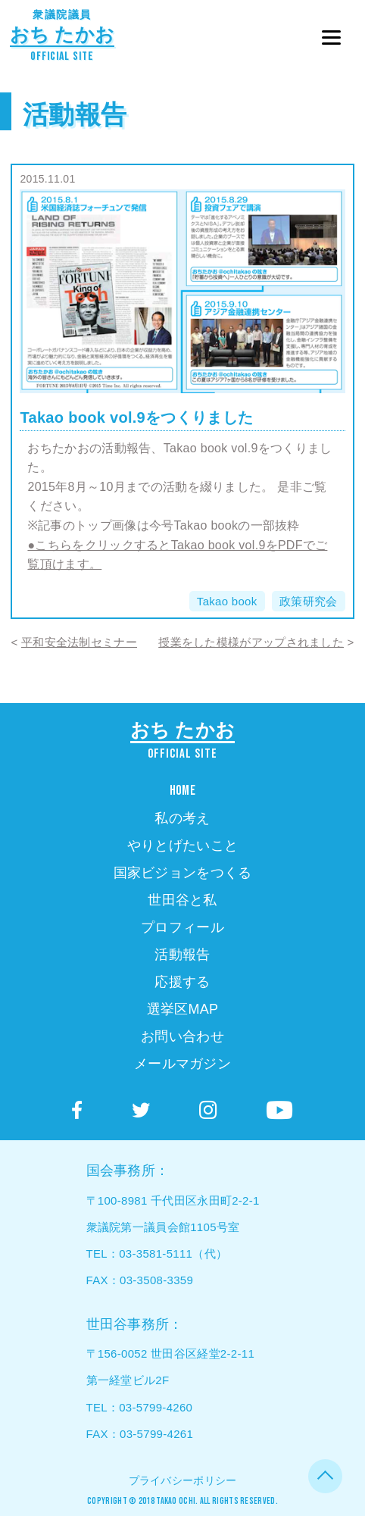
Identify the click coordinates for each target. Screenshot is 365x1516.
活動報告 (74, 115)
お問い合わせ (182, 1036)
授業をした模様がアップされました (251, 642)
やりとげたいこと (182, 845)
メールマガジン (182, 1063)
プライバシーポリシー (183, 1480)
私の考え (182, 818)
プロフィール (182, 927)
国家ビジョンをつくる (183, 872)
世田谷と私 (182, 900)
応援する (182, 981)
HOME (182, 791)
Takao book (227, 601)
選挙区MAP (183, 1009)
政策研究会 (308, 601)
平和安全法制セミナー (79, 642)
